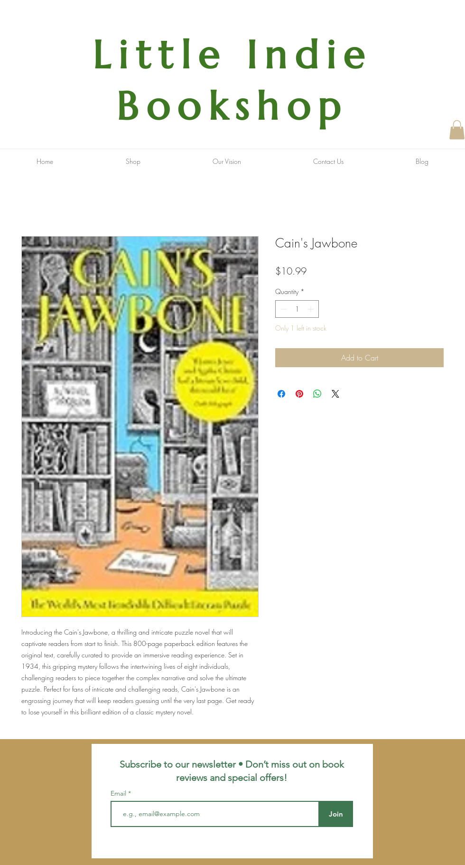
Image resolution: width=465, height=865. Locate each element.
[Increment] (311, 309)
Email (119, 793)
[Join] (335, 814)
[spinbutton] (297, 309)
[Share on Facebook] (281, 393)
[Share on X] (335, 393)
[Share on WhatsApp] (317, 393)
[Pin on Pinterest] (299, 393)
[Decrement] (282, 309)
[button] (457, 130)
